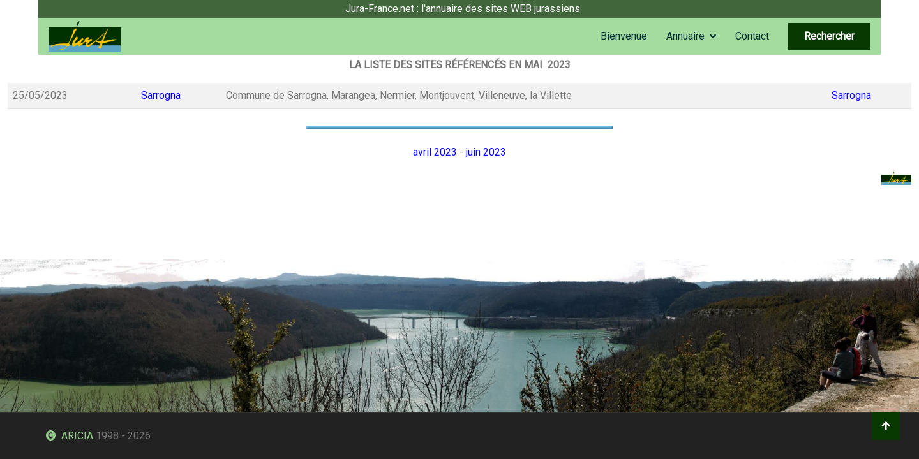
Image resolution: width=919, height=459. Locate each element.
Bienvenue (624, 36)
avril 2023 (435, 152)
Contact (752, 36)
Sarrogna (161, 95)
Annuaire (685, 36)
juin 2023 (486, 152)
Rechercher (829, 36)
